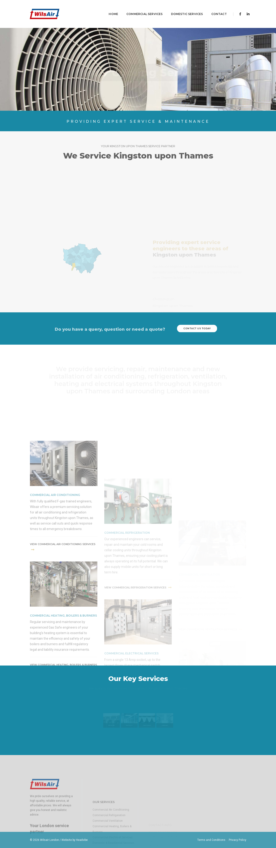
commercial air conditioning (55, 553)
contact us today (196, 328)
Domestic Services (180, 8)
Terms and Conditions (211, 840)
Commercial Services (138, 8)
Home (107, 8)
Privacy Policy (237, 840)
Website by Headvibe (74, 840)
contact (212, 8)
